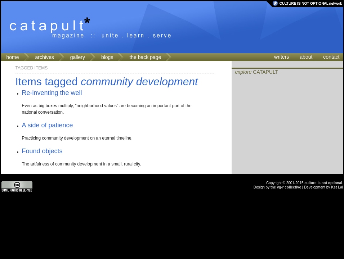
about (306, 57)
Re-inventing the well (52, 92)
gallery (77, 57)
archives (44, 57)
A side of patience (47, 125)
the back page (145, 57)
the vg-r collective (286, 187)
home (12, 57)
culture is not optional (323, 183)
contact (331, 57)
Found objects (42, 151)
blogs (107, 57)
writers (281, 57)
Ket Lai (337, 187)
